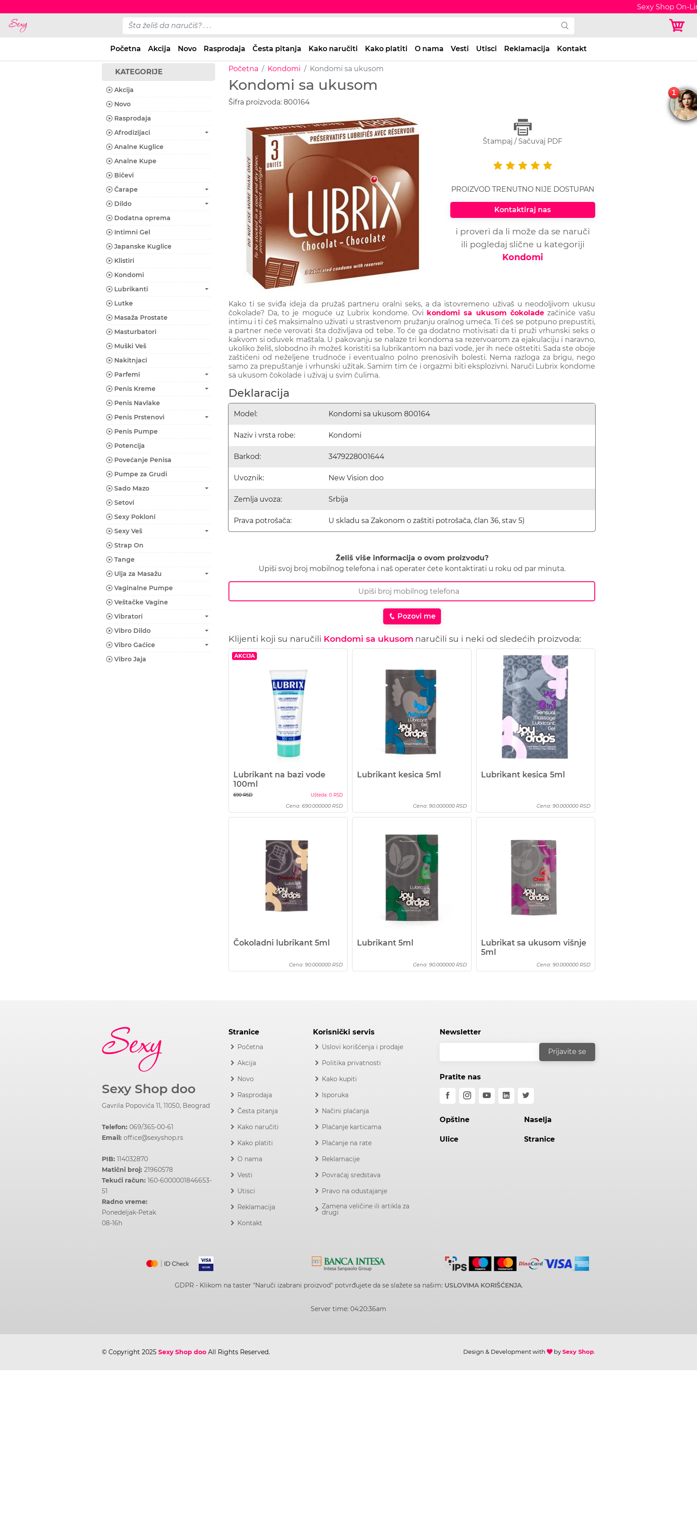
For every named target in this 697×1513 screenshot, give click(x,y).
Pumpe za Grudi (136, 474)
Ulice (449, 1139)
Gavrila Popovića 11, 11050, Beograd (156, 1106)
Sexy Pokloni (131, 517)
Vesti (460, 48)
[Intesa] (349, 1262)
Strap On (125, 545)
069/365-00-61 (151, 1127)
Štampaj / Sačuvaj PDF (523, 131)
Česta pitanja (276, 48)
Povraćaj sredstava (351, 1175)
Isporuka (335, 1095)
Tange (120, 559)
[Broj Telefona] (411, 591)
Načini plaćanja (345, 1111)
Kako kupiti (339, 1079)
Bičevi (120, 175)
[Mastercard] (168, 1262)
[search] (565, 25)
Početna (125, 48)
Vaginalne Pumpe (139, 588)
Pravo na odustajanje (354, 1191)
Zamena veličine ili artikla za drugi (365, 1209)
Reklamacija (527, 48)
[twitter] (526, 1096)
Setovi (120, 503)
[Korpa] (679, 25)
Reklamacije (341, 1159)
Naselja (538, 1119)
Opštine (454, 1119)
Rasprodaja (224, 48)
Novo (187, 48)
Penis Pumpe (132, 431)
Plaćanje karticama (351, 1127)
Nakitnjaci (126, 360)
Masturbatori (131, 332)
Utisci (486, 48)
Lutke (119, 303)
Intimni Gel (128, 232)
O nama (429, 48)
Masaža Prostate (137, 318)
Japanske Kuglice (139, 246)
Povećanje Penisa (139, 460)
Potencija (125, 446)
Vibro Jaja (126, 659)
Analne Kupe (131, 161)
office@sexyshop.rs (153, 1138)
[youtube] (487, 1096)
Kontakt (572, 48)
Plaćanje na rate (347, 1143)
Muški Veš (126, 346)
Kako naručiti (333, 48)
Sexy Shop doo (149, 1089)
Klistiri (120, 261)
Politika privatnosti (351, 1063)
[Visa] (202, 1262)
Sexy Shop (578, 1351)
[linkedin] (506, 1096)
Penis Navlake (133, 403)
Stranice (539, 1139)
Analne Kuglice (135, 147)
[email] (495, 1052)
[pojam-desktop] (339, 25)
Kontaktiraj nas (522, 209)
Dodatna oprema (138, 218)
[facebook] (448, 1096)
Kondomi (284, 68)
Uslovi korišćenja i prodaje (362, 1047)
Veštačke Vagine (137, 602)
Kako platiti (386, 48)
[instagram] (467, 1096)
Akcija (159, 48)
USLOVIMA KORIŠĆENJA (483, 1285)
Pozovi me (412, 616)
